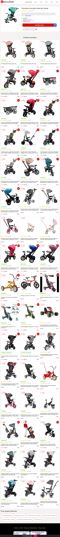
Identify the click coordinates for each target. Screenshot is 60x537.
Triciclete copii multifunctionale (24, 519)
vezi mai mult (28, 15)
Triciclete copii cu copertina (49, 515)
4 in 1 (46, 2)
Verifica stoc (45, 25)
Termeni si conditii (18, 528)
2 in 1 (36, 2)
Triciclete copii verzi (7, 515)
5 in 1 (52, 2)
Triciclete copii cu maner (8, 519)
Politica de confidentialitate (30, 528)
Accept (35, 536)
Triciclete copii (28, 2)
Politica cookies (42, 528)
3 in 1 (41, 2)
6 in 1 (57, 2)
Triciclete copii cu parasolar (34, 515)
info (18, 67)
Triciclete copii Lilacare (19, 515)
